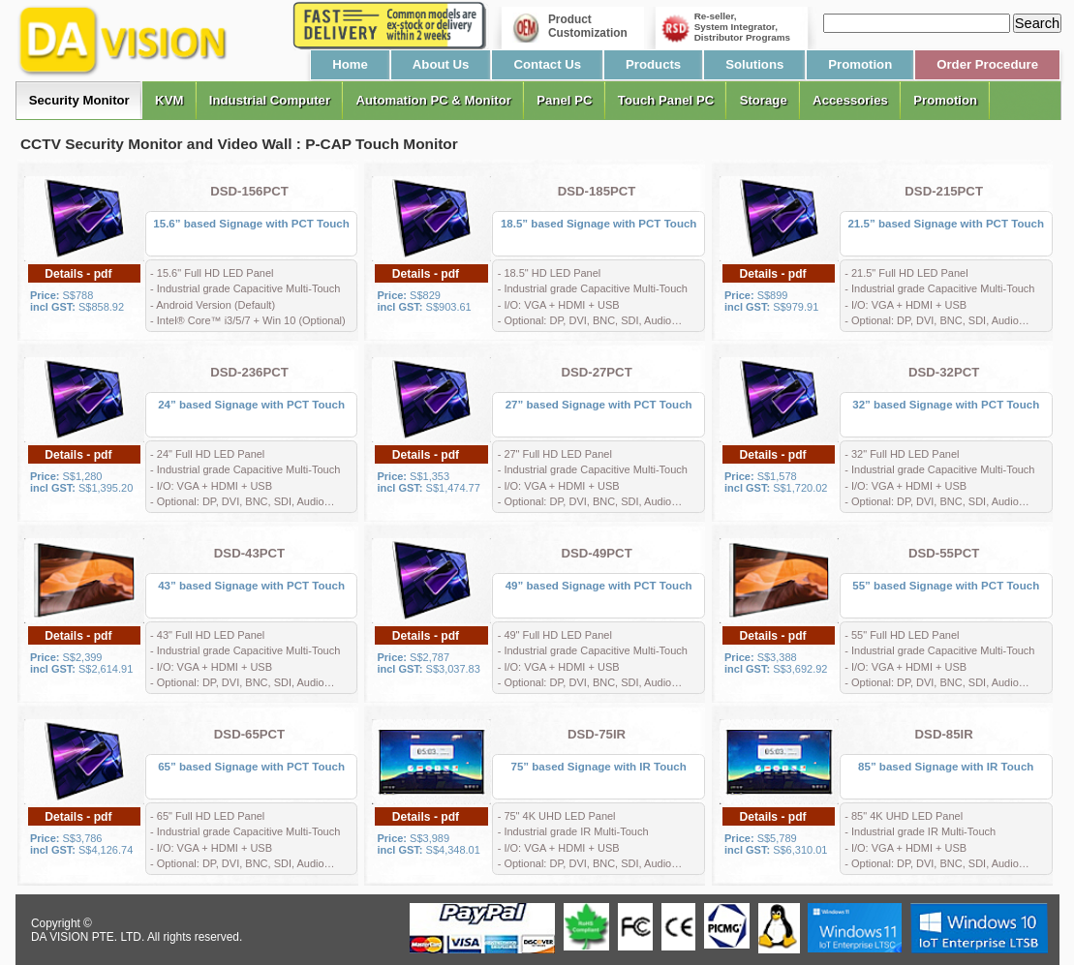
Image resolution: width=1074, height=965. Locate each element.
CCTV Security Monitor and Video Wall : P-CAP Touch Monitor (239, 144)
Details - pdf (78, 274)
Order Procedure (987, 64)
